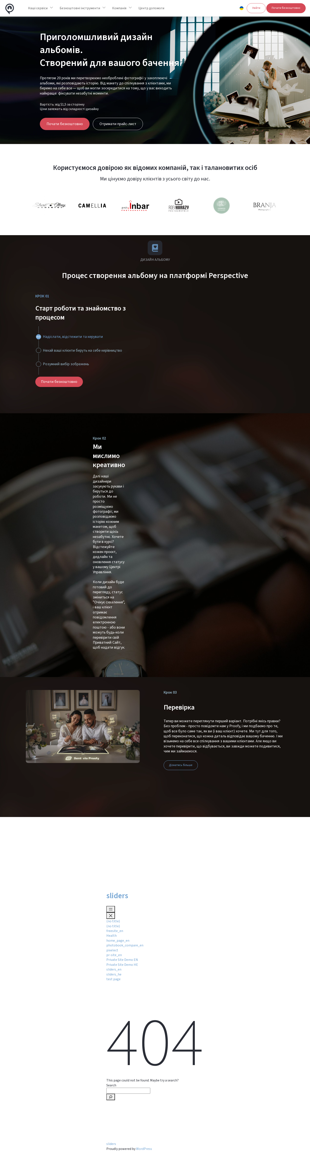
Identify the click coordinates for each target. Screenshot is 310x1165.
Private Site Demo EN (122, 959)
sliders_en (113, 969)
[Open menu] (110, 909)
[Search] (110, 1097)
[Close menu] (110, 915)
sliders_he (113, 974)
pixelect (112, 950)
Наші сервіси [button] (38, 8)
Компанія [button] (119, 8)
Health (111, 935)
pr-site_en (114, 955)
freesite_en (114, 931)
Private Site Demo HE (122, 964)
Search (111, 1085)
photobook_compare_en (124, 945)
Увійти (256, 8)
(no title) (113, 921)
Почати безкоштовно (286, 8)
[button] (241, 8)
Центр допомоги (151, 8)
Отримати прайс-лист (117, 124)
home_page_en (117, 940)
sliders (117, 895)
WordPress (144, 1148)
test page (113, 979)
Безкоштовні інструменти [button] (80, 8)
